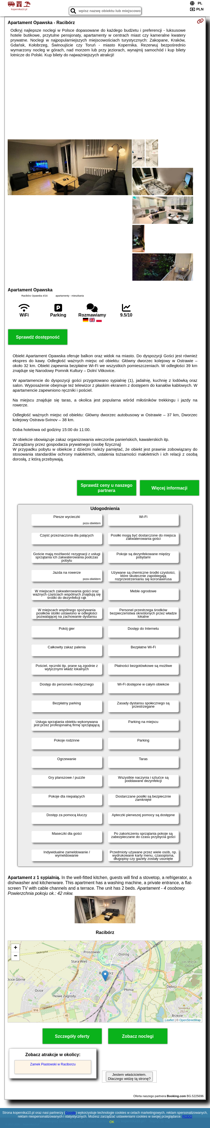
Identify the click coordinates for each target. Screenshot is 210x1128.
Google (70, 1113)
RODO (187, 1116)
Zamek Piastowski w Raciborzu (52, 1064)
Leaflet (169, 1020)
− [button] (15, 956)
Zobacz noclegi (138, 1036)
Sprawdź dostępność (38, 337)
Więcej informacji (169, 488)
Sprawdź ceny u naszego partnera (106, 488)
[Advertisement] (105, 98)
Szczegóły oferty (72, 1036)
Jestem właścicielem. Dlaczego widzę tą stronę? (129, 1077)
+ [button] (15, 948)
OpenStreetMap (190, 1020)
